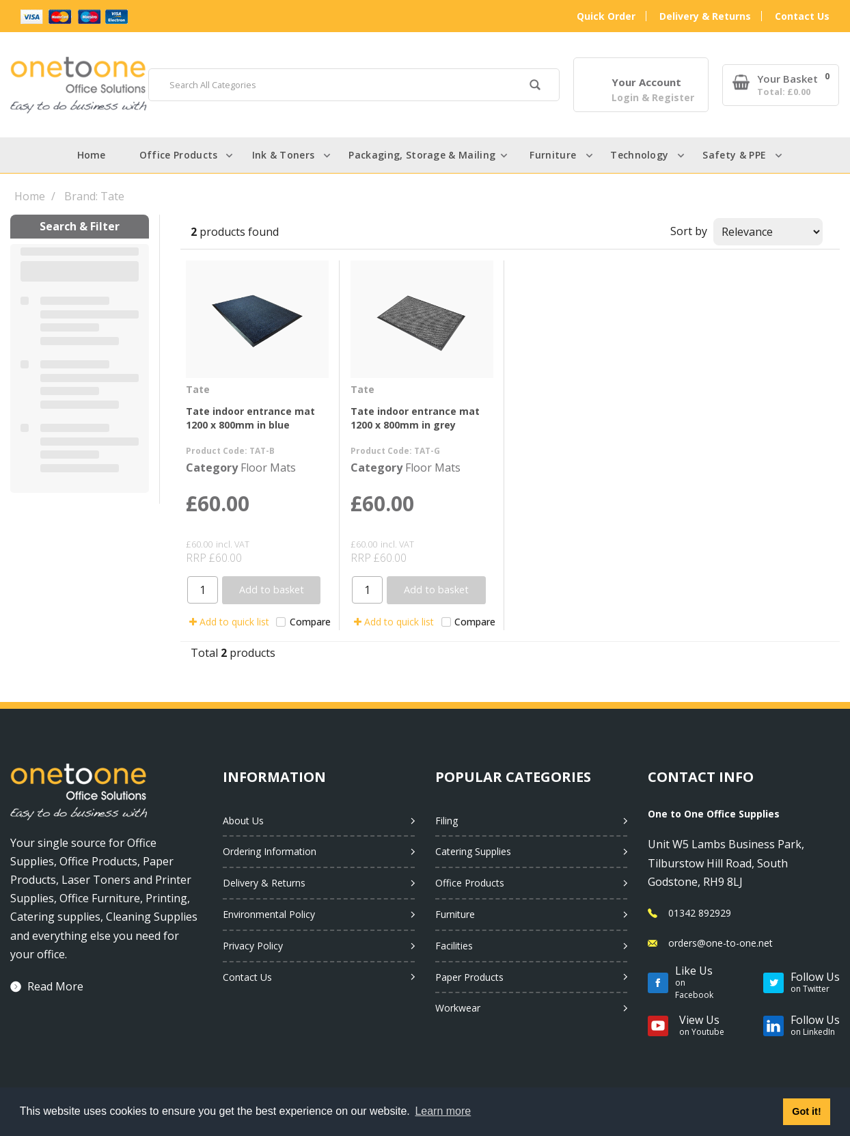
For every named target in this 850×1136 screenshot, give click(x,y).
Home (91, 154)
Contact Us (802, 16)
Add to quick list (229, 621)
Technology (639, 154)
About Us (243, 820)
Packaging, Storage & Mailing (421, 154)
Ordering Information (269, 851)
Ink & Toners (283, 154)
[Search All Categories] (354, 84)
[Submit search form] (534, 87)
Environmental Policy (269, 914)
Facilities (454, 945)
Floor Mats (268, 467)
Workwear (457, 1007)
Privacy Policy (253, 945)
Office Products (178, 154)
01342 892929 (699, 912)
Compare (303, 621)
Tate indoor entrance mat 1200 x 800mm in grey (415, 418)
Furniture (553, 154)
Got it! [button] (806, 1111)
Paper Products (469, 977)
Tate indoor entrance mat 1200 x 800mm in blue (250, 418)
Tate (198, 389)
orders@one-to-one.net (720, 942)
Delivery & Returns (705, 16)
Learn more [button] (443, 1111)
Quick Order (606, 16)
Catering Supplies (473, 851)
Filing (446, 820)
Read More (55, 986)
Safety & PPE (734, 154)
